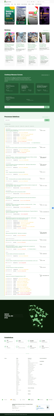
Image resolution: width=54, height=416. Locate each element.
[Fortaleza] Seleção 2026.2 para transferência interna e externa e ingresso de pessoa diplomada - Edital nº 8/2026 (21, 186)
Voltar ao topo (27, 353)
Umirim (17, 394)
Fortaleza (17, 371)
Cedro (17, 368)
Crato (17, 370)
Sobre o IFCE (29, 359)
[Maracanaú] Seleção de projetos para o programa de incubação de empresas (21, 240)
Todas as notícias (46, 30)
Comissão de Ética (30, 374)
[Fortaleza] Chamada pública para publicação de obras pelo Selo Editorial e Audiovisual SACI (21, 198)
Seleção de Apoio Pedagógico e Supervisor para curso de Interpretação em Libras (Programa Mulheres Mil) (21, 130)
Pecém (17, 386)
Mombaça (17, 383)
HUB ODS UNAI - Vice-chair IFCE (32, 384)
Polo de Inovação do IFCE (31, 379)
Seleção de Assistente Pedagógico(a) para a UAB (15, 276)
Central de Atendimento (43, 358)
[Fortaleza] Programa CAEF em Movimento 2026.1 (16, 191)
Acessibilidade (42, 361)
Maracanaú (17, 381)
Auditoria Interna (30, 371)
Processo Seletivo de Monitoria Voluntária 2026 (15, 253)
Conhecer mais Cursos (45, 75)
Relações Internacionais (31, 370)
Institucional (29, 358)
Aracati (17, 361)
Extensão (29, 361)
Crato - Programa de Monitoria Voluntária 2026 (15, 172)
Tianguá (17, 392)
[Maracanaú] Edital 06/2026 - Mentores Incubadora (16, 233)
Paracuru (17, 385)
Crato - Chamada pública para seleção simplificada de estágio (18, 179)
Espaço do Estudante (30, 381)
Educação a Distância (30, 366)
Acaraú (17, 359)
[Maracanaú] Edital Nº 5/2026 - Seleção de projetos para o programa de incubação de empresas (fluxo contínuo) (20, 247)
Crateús (17, 369)
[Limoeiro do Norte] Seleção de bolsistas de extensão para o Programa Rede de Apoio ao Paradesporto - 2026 (22, 212)
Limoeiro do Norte (18, 380)
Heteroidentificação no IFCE (31, 383)
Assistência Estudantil (31, 368)
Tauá (16, 391)
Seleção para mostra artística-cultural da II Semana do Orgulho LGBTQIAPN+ (21, 147)
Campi (17, 358)
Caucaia (17, 367)
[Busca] (45, 2)
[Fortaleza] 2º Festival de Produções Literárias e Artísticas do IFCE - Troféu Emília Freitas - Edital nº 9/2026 (21, 205)
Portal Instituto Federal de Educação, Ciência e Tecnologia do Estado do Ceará (7, 1)
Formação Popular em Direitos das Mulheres (14, 267)
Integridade (29, 372)
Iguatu (17, 374)
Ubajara (17, 393)
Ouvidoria (29, 373)
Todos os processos (46, 116)
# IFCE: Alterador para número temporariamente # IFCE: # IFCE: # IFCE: (24, 120)
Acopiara (17, 360)
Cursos (5, 358)
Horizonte (17, 373)
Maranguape (17, 382)
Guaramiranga (18, 372)
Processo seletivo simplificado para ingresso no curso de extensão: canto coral (22, 260)
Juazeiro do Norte (18, 379)
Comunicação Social (30, 369)
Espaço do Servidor (30, 382)
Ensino (29, 360)
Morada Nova (18, 384)
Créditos (41, 364)
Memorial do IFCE (30, 380)
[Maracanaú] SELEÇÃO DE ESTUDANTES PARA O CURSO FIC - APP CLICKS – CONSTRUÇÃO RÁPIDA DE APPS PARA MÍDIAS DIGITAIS (21, 219)
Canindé (17, 366)
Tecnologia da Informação (31, 367)
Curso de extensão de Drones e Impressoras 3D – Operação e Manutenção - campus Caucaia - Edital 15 (21, 165)
